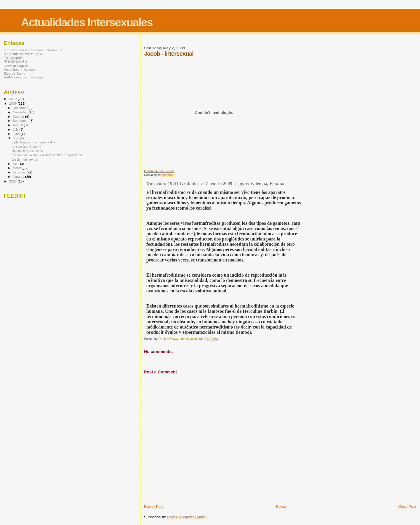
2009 (13, 103)
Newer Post (154, 506)
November (21, 112)
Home (281, 506)
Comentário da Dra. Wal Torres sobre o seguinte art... (48, 155)
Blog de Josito (14, 73)
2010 (13, 99)
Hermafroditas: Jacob (159, 171)
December (21, 108)
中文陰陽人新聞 (16, 61)
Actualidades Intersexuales (87, 22)
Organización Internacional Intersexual (33, 50)
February (20, 172)
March (18, 168)
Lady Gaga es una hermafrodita (33, 142)
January (19, 176)
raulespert (167, 174)
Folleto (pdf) (13, 57)
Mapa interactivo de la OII (23, 54)
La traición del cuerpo (26, 146)
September (21, 120)
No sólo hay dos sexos (27, 150)
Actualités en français (20, 69)
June (17, 134)
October (19, 116)
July (16, 129)
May (16, 138)
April (16, 164)
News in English (16, 66)
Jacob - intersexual (25, 159)
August (18, 125)
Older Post (407, 506)
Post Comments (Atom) (186, 517)
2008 (13, 181)
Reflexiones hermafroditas (23, 77)
